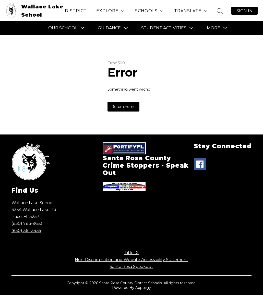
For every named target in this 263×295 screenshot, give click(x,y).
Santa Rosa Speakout (131, 266)
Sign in (244, 10)
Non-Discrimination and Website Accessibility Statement (131, 259)
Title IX (131, 252)
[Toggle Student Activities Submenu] (191, 28)
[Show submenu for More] (213, 28)
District (76, 10)
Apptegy (143, 287)
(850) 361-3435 (26, 230)
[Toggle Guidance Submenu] (126, 28)
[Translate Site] (191, 11)
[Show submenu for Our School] (62, 28)
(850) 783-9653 (26, 223)
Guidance (109, 28)
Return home (123, 106)
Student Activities (163, 28)
